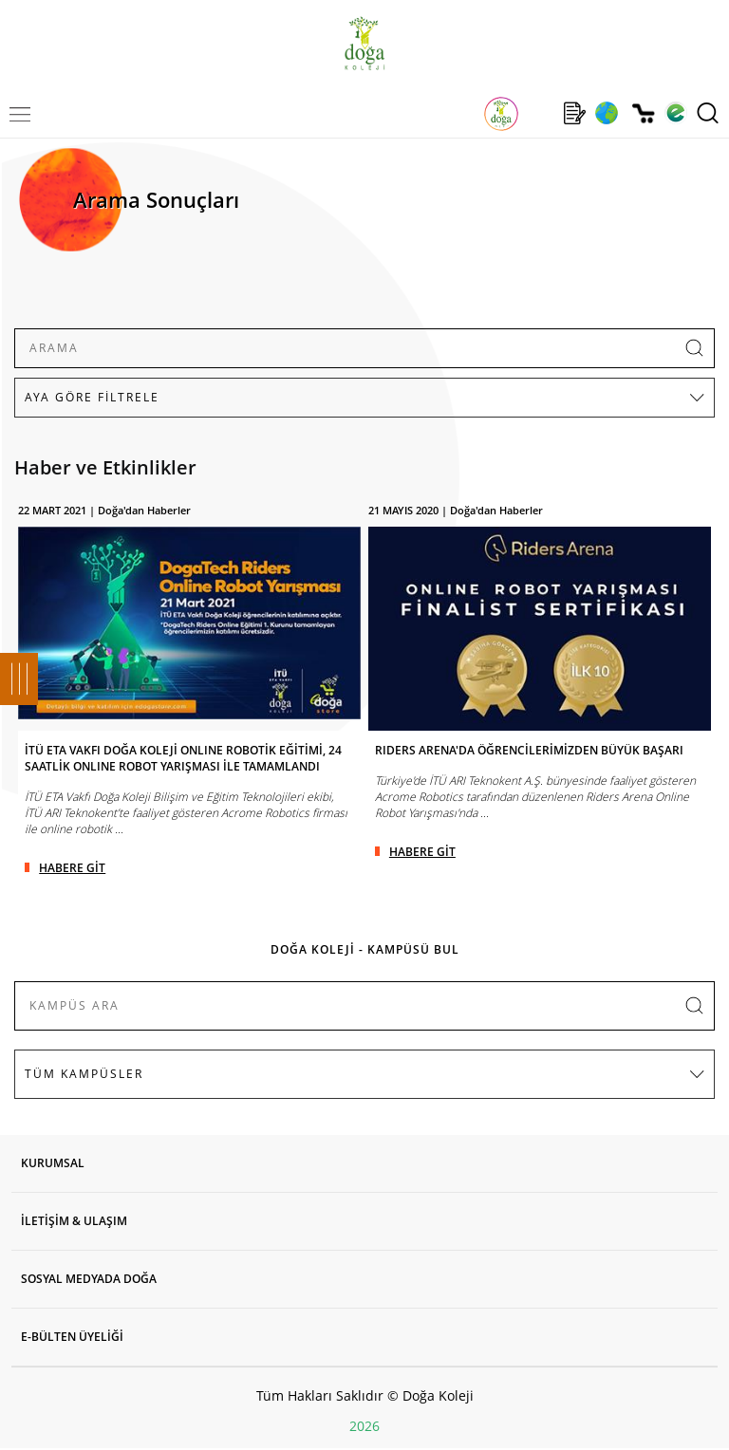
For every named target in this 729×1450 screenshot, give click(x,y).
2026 (364, 1426)
